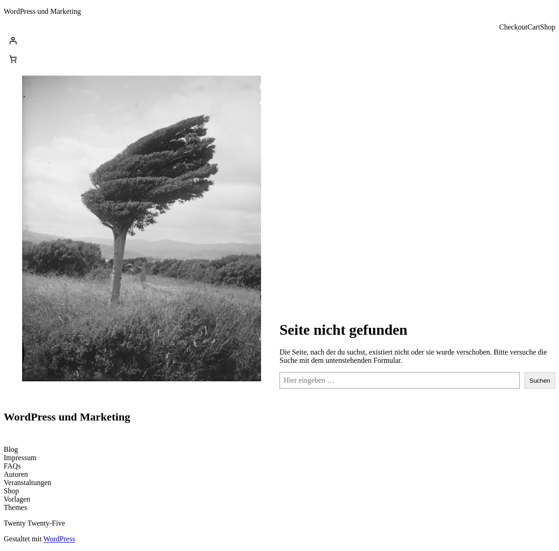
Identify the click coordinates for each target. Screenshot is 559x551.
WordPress (59, 539)
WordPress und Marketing (42, 11)
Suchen (539, 380)
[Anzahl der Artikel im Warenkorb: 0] (13, 59)
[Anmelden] (279, 40)
